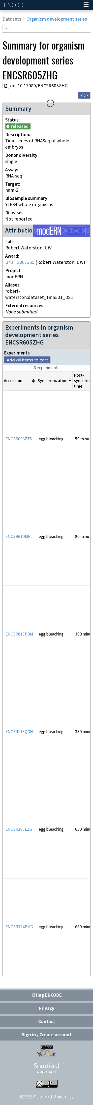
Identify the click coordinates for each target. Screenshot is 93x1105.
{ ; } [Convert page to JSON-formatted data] (84, 95)
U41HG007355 (19, 262)
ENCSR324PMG (19, 927)
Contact (46, 1022)
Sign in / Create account (46, 1035)
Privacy (46, 1008)
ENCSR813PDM (19, 634)
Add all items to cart (27, 359)
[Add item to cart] (6, 27)
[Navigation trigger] (86, 5)
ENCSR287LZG (18, 829)
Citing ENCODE (46, 995)
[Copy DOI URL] (5, 86)
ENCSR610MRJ (19, 536)
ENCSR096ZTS (18, 439)
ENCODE (16, 5)
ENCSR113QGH (19, 732)
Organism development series (57, 19)
